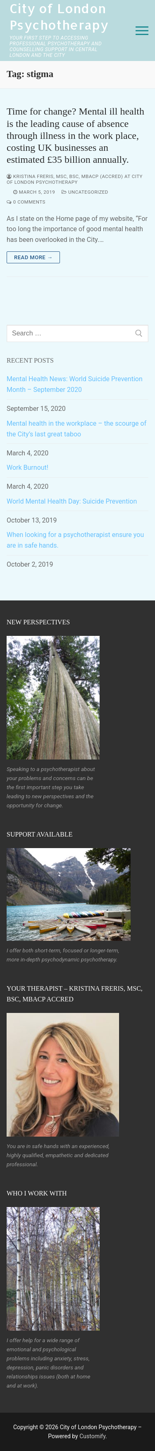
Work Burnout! (27, 467)
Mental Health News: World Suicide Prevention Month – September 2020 (75, 384)
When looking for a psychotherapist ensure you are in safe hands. (75, 540)
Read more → (33, 257)
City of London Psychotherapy (59, 16)
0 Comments (26, 202)
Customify (92, 1436)
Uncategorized (85, 192)
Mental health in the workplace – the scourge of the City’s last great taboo (76, 429)
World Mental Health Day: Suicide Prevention (72, 501)
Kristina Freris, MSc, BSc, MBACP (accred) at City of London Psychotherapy (75, 179)
